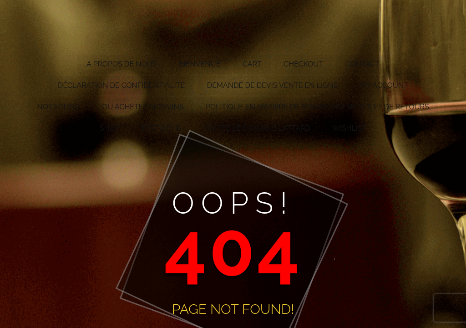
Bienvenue (200, 64)
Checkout (303, 64)
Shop (110, 128)
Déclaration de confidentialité (121, 85)
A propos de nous (121, 64)
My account (384, 85)
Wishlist (349, 128)
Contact (362, 64)
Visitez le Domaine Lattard (257, 128)
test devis (162, 128)
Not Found (58, 106)
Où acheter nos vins (142, 106)
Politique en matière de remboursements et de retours (317, 106)
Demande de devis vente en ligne (272, 85)
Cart (252, 64)
